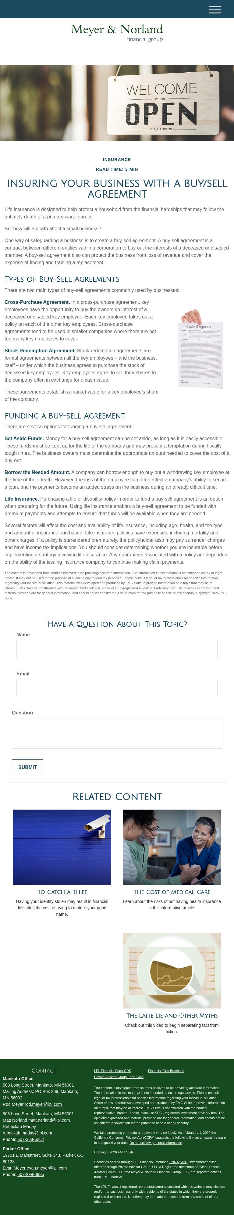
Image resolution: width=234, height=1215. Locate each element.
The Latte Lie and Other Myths (172, 1016)
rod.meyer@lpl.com (43, 1104)
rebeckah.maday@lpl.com (27, 1133)
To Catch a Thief (62, 892)
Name (23, 634)
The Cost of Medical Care (171, 892)
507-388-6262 (30, 1139)
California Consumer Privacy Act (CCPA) (124, 1137)
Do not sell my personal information (155, 1143)
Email (23, 673)
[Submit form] (27, 767)
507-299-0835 (30, 1174)
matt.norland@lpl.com (49, 1120)
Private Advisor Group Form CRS (119, 1077)
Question (22, 712)
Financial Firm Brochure (166, 1071)
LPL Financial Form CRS (112, 1071)
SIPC (184, 1162)
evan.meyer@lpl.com (47, 1168)
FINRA (174, 1162)
